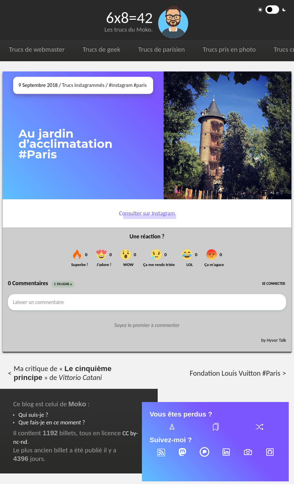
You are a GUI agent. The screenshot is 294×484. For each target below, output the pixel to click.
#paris (140, 85)
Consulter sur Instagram (147, 213)
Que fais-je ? (51, 422)
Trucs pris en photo (229, 49)
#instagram (121, 85)
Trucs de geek (101, 49)
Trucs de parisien (161, 49)
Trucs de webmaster (37, 49)
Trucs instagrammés (83, 85)
